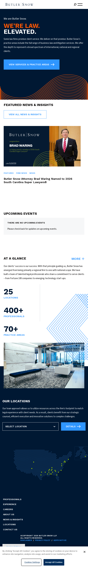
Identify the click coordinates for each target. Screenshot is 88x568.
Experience (9, 504)
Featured (9, 173)
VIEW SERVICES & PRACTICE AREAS (31, 64)
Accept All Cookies (53, 563)
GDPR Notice (60, 540)
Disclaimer (26, 540)
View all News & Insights (25, 114)
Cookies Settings (32, 563)
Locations (9, 524)
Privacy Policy (42, 540)
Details (73, 426)
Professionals (12, 499)
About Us (8, 514)
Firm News (21, 173)
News (32, 173)
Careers (8, 509)
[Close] (84, 552)
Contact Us (10, 529)
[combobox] (5, 426)
